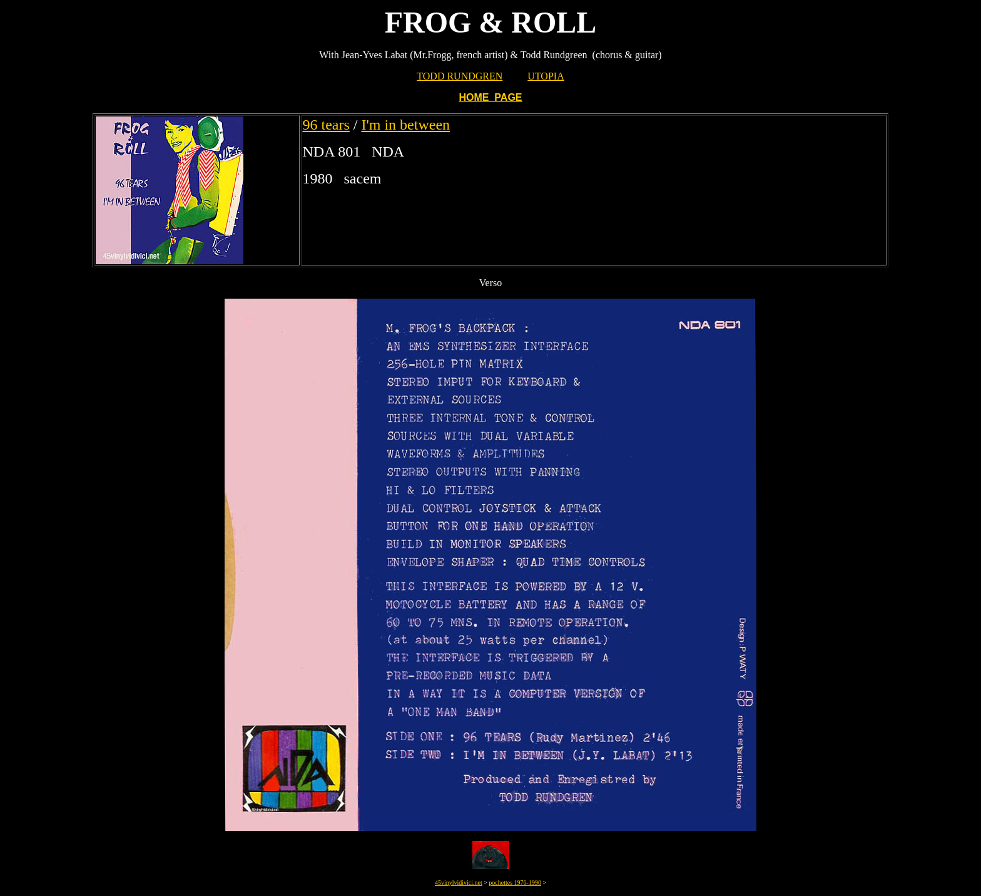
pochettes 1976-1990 (515, 882)
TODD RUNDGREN (459, 76)
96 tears (325, 124)
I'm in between (405, 124)
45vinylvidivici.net (458, 882)
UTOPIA (545, 76)
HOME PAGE (490, 97)
